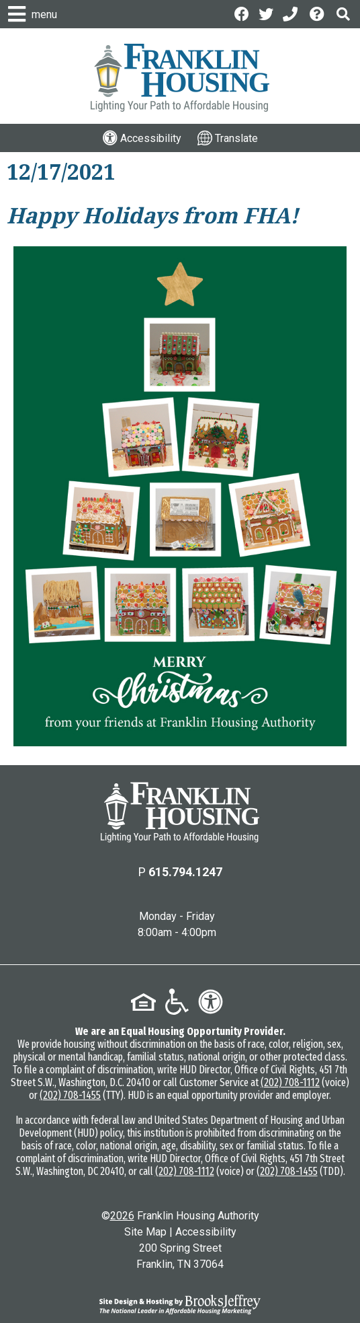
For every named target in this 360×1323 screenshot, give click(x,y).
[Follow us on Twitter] (266, 13)
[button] (343, 14)
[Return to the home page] (180, 812)
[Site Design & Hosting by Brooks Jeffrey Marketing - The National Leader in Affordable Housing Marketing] (180, 1304)
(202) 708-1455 (70, 1095)
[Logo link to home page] (180, 77)
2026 (122, 1215)
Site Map (145, 1231)
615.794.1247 (185, 872)
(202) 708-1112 (290, 1082)
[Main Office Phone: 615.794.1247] (291, 13)
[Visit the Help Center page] (318, 13)
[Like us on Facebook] (241, 13)
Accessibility (205, 1231)
